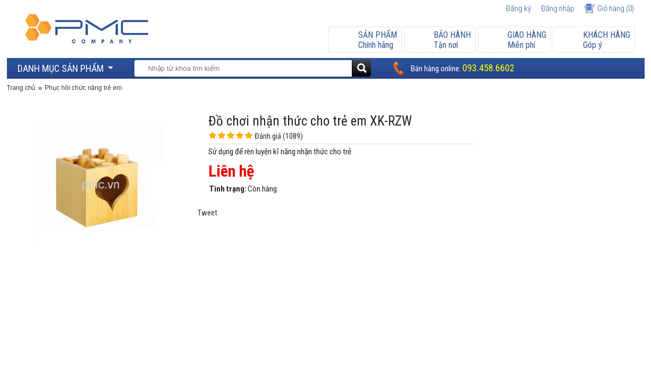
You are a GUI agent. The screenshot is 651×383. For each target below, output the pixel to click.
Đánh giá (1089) (279, 136)
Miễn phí (527, 40)
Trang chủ (21, 87)
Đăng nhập (557, 8)
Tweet (207, 213)
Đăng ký (518, 8)
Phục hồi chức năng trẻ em (83, 87)
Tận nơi (452, 40)
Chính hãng (377, 40)
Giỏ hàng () (615, 8)
